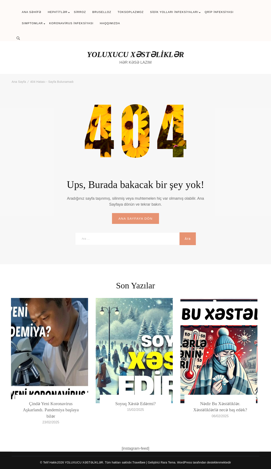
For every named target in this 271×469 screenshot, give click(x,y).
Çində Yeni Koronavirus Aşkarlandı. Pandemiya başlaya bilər (51, 410)
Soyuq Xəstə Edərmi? (135, 403)
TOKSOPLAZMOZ (131, 12)
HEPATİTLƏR (58, 12)
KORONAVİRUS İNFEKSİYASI (71, 23)
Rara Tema (168, 462)
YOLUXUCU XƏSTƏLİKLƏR (135, 54)
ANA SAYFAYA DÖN (135, 218)
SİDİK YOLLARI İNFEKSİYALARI (174, 12)
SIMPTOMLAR (32, 23)
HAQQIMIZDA (110, 23)
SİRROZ (80, 12)
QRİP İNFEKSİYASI (219, 12)
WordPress (184, 462)
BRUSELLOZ (101, 12)
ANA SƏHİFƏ (31, 12)
